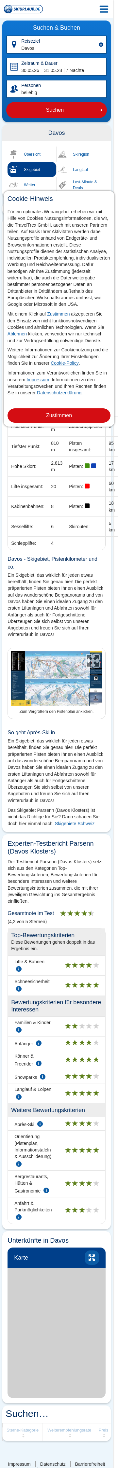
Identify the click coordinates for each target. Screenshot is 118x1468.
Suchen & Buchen (56, 27)
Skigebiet (32, 169)
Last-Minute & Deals (85, 185)
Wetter (29, 185)
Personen (31, 85)
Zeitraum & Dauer (39, 63)
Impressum (37, 379)
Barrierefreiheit (90, 1464)
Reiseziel (30, 41)
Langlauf (80, 169)
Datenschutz (53, 1464)
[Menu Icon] (104, 9)
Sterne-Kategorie (23, 1430)
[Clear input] (101, 44)
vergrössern (92, 1257)
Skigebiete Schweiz (74, 823)
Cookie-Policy (65, 363)
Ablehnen (17, 333)
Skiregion (81, 154)
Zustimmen (58, 314)
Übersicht (32, 154)
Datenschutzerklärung (59, 392)
